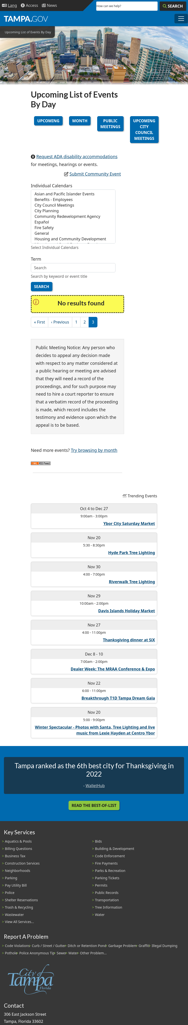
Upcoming (48, 120)
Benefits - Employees (73, 199)
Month (79, 120)
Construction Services (22, 863)
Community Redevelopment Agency (73, 216)
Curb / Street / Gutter (49, 945)
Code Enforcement (110, 856)
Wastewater (14, 914)
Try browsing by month (94, 450)
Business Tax (15, 856)
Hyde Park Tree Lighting (131, 552)
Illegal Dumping (164, 945)
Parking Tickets (107, 878)
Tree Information (108, 907)
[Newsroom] (49, 5)
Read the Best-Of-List (94, 805)
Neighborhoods (17, 870)
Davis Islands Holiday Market (126, 610)
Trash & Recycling (19, 907)
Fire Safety (73, 228)
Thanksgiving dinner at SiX (129, 640)
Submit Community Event (95, 174)
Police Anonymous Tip (37, 953)
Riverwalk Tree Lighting (132, 581)
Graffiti (144, 945)
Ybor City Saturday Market (129, 523)
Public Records (106, 892)
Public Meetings (110, 123)
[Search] (173, 6)
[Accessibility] (29, 5)
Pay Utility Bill (16, 885)
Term (36, 259)
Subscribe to (40, 464)
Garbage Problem (122, 945)
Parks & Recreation (110, 870)
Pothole (11, 953)
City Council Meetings (73, 205)
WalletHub (95, 785)
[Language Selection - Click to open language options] (9, 5)
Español (73, 222)
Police (9, 892)
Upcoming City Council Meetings (144, 129)
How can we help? (108, 6)
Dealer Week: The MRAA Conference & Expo (113, 669)
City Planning (73, 211)
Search (41, 286)
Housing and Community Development (73, 239)
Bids (98, 841)
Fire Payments (106, 863)
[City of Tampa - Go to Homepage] (26, 18)
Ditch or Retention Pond (87, 945)
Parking (11, 878)
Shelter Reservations (21, 900)
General (73, 233)
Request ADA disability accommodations (77, 156)
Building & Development (114, 848)
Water (100, 914)
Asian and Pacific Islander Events (73, 194)
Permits (101, 885)
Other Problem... (93, 953)
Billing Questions (18, 848)
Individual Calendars (51, 186)
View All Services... (19, 921)
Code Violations (17, 945)
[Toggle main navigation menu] (181, 18)
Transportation (107, 900)
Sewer (61, 953)
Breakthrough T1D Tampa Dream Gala (118, 698)
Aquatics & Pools (18, 841)
